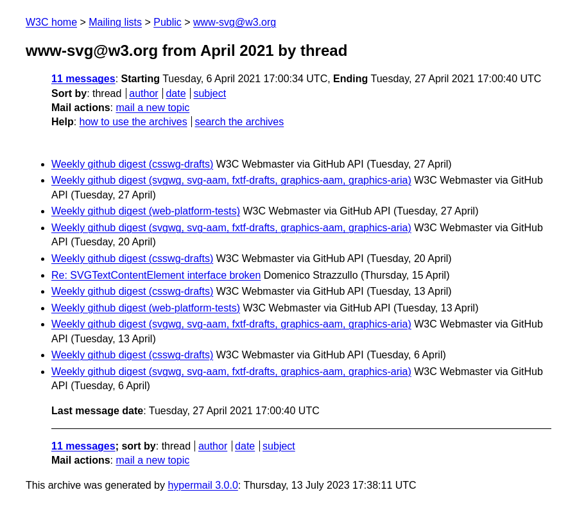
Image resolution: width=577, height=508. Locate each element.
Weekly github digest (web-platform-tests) (145, 211)
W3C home (51, 22)
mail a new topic (152, 107)
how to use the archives (133, 121)
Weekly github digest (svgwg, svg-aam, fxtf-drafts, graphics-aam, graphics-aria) (231, 180)
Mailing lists (115, 22)
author (143, 93)
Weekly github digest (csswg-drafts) (132, 164)
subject (209, 93)
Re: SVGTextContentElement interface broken (156, 275)
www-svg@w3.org (234, 22)
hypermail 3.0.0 (202, 485)
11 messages (83, 78)
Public (167, 22)
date (175, 93)
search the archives (239, 121)
